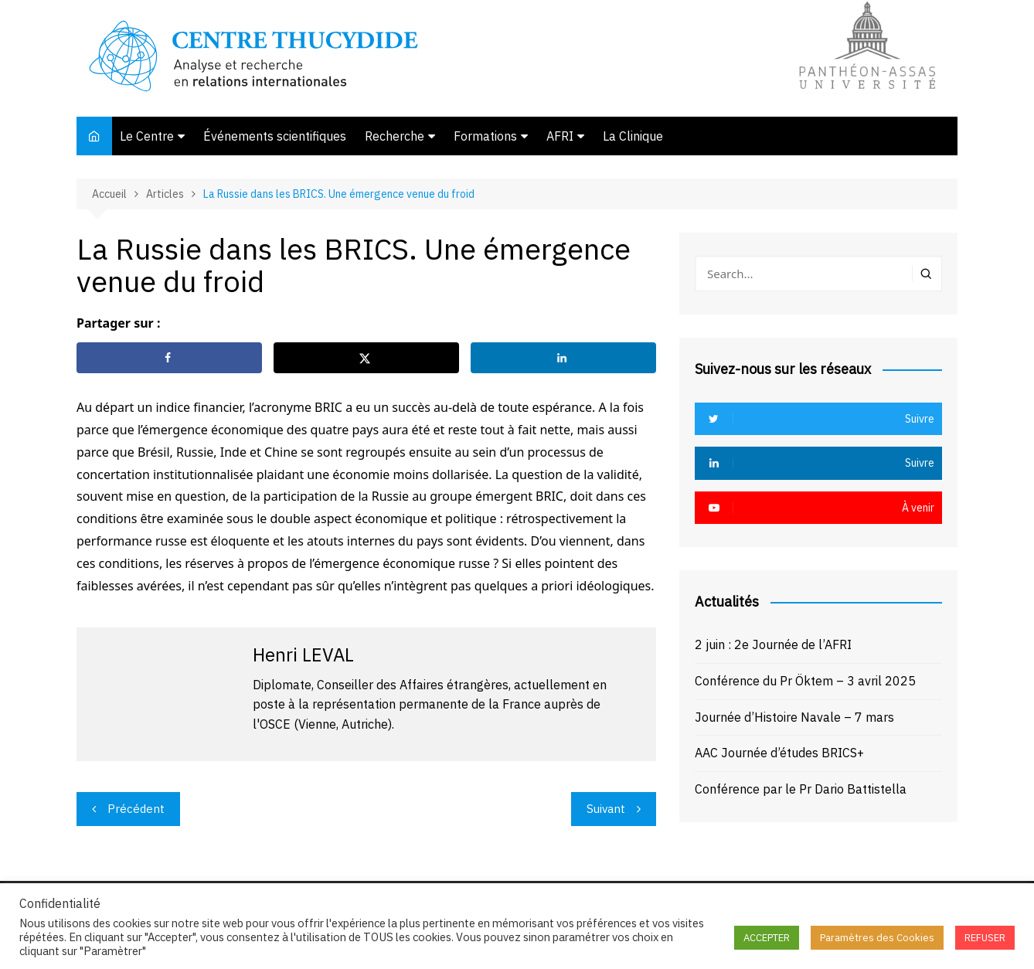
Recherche (394, 136)
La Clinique (633, 136)
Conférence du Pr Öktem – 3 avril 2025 (805, 680)
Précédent (136, 808)
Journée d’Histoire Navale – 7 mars (794, 717)
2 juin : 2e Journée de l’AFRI (773, 644)
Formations (485, 136)
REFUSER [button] (984, 937)
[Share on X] (366, 357)
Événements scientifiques (274, 136)
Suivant (606, 808)
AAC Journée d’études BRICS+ (779, 752)
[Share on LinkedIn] (563, 357)
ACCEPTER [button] (766, 937)
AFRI (559, 136)
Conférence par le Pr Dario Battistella (800, 789)
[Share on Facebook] (169, 357)
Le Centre (147, 136)
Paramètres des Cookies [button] (877, 937)
